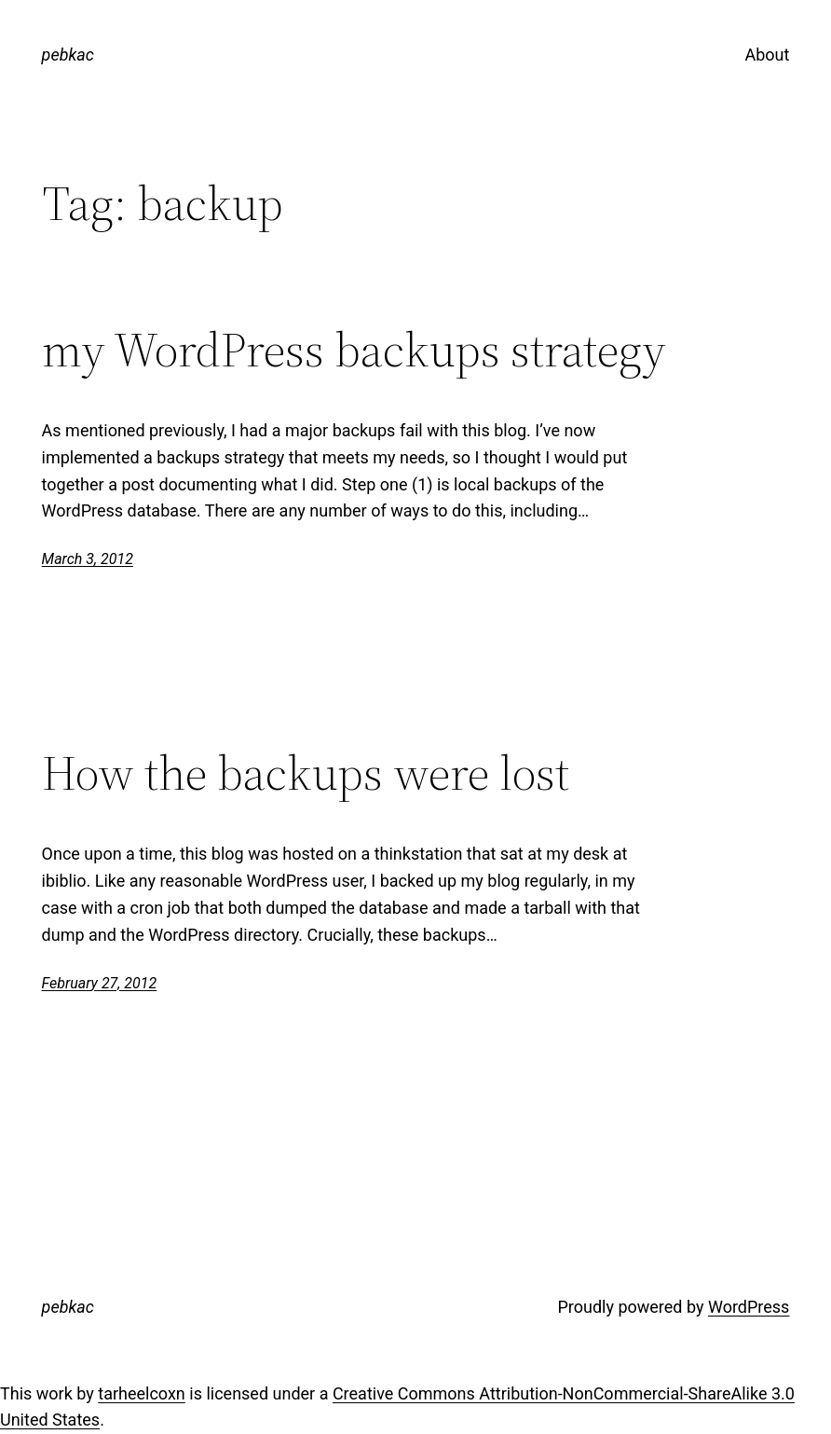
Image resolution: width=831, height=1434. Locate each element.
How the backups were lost (305, 773)
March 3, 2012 (87, 559)
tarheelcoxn (141, 1393)
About (766, 54)
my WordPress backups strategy (354, 350)
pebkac (68, 54)
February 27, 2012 (99, 983)
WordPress (748, 1307)
